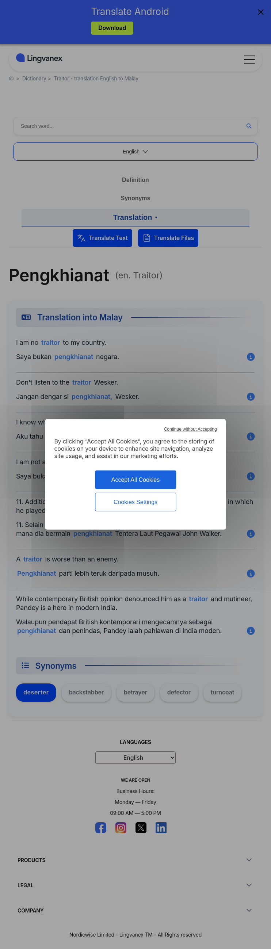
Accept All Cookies (135, 480)
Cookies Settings (135, 502)
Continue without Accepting (190, 429)
